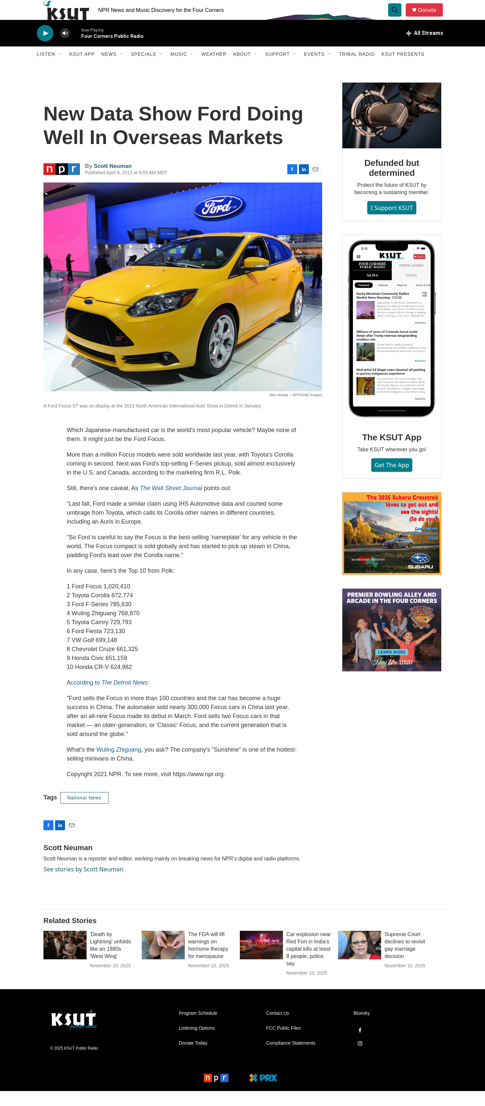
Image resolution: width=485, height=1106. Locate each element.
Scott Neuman (112, 181)
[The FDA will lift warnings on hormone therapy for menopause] (163, 960)
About (242, 69)
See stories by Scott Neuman (83, 884)
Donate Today (193, 1058)
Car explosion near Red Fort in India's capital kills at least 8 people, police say (308, 963)
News (108, 69)
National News (84, 812)
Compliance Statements (290, 1058)
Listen (46, 69)
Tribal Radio (357, 69)
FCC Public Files (283, 1043)
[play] (45, 48)
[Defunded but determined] (391, 130)
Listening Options (197, 1043)
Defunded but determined (391, 183)
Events (314, 69)
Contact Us (277, 1028)
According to (108, 697)
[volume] (65, 48)
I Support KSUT (392, 223)
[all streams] (424, 48)
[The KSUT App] (391, 344)
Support (277, 69)
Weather (214, 69)
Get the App (392, 480)
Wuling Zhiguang (118, 764)
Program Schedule (198, 1028)
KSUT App (82, 69)
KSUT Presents (402, 69)
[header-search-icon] (397, 17)
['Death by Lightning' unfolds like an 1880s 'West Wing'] (65, 960)
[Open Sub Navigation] (60, 69)
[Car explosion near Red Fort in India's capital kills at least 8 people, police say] (261, 960)
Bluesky (362, 1028)
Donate (431, 17)
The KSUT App (392, 452)
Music (179, 69)
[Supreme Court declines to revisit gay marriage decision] (359, 960)
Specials (143, 69)
